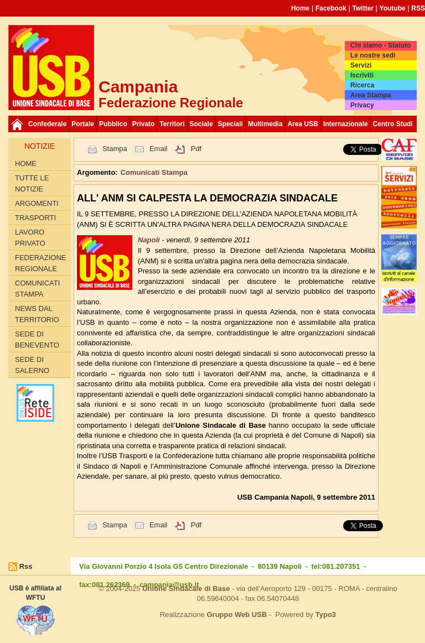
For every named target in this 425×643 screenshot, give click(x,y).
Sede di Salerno (32, 365)
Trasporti (35, 218)
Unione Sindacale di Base (186, 588)
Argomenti (37, 203)
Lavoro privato (30, 237)
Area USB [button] (303, 124)
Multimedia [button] (265, 124)
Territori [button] (171, 124)
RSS (418, 8)
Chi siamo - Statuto (380, 45)
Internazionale (345, 124)
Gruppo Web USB (236, 614)
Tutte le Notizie (32, 183)
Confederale (47, 124)
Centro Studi (393, 124)
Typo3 (325, 614)
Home (300, 8)
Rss (26, 566)
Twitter (363, 8)
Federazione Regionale (40, 263)
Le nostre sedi (372, 55)
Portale (82, 124)
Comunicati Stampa (37, 288)
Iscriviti (362, 75)
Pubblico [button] (113, 124)
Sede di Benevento (37, 339)
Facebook (330, 8)
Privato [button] (143, 124)
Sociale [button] (201, 124)
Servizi (361, 65)
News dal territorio (37, 314)
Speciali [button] (230, 124)
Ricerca (362, 85)
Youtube (393, 8)
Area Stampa (370, 95)
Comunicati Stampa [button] (154, 172)
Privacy (362, 105)
